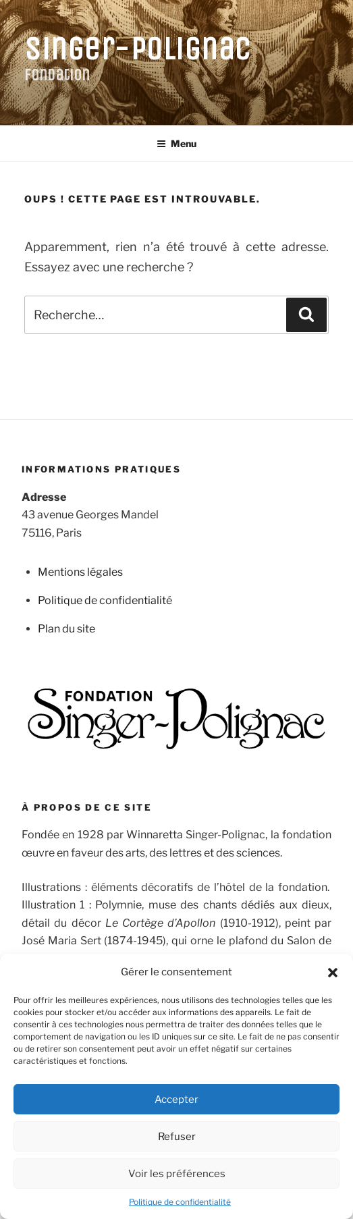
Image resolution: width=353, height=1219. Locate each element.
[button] (333, 972)
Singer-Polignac (137, 49)
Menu (176, 143)
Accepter (176, 1099)
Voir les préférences (176, 1174)
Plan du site (66, 628)
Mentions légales (80, 572)
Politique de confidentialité (180, 1202)
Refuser (177, 1137)
